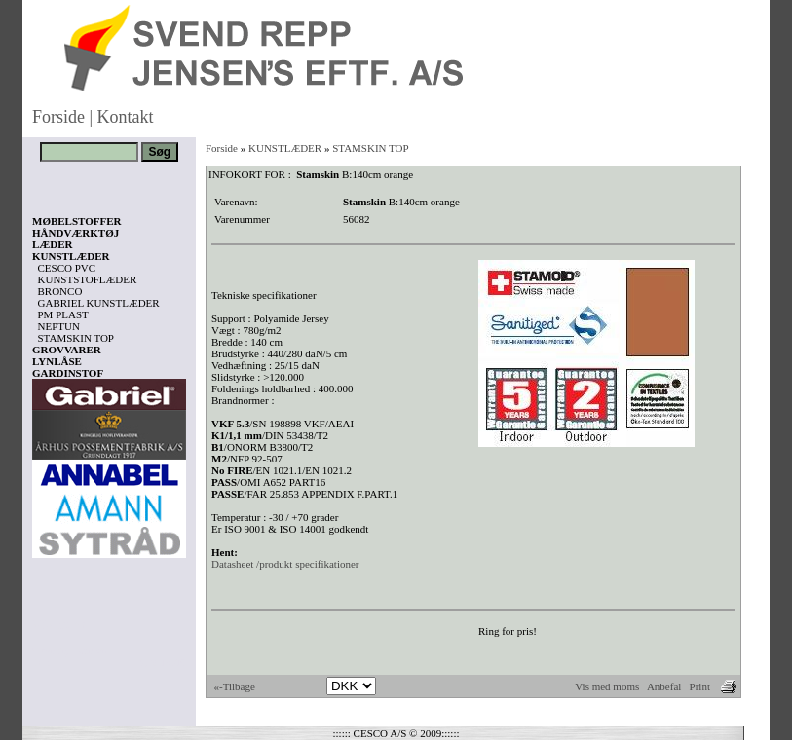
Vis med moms (607, 686)
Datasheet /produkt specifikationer (285, 564)
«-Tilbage (234, 686)
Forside (58, 117)
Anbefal (664, 686)
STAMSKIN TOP (76, 338)
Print (700, 686)
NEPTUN (59, 326)
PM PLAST (63, 314)
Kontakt (125, 117)
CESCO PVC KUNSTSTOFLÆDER (87, 273)
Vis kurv (59, 624)
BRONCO (60, 291)
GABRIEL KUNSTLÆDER (99, 303)
